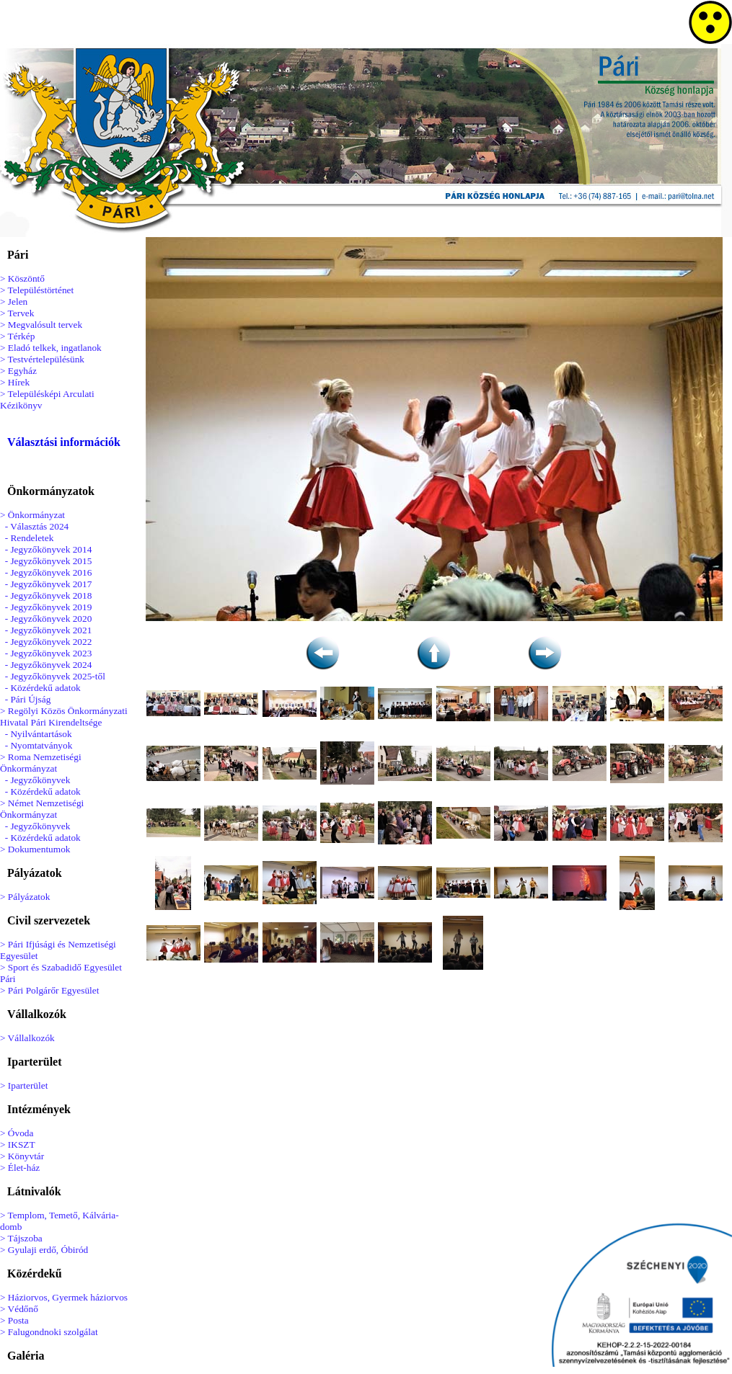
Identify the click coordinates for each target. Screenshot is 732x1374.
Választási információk (63, 442)
